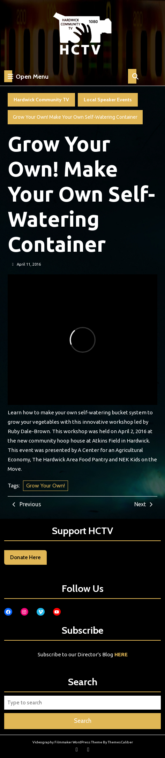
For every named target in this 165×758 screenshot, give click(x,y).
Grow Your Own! (45, 485)
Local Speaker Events (108, 99)
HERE (121, 654)
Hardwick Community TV (41, 99)
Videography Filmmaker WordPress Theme (67, 742)
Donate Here (25, 557)
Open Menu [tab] (26, 76)
